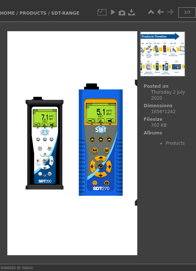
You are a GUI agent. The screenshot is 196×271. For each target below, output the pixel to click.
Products (33, 13)
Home (7, 13)
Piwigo (27, 267)
